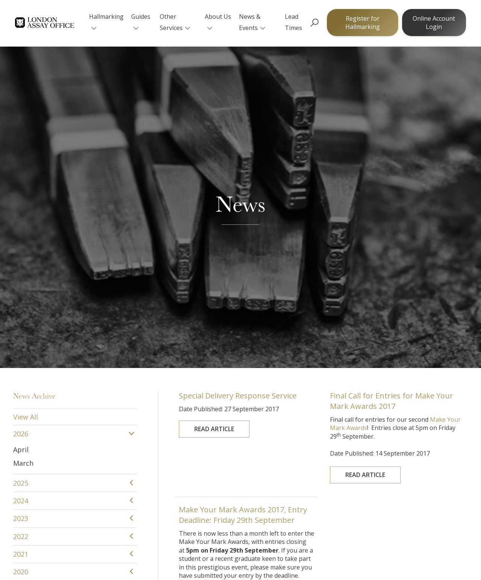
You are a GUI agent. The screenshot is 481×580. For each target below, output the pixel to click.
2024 (20, 192)
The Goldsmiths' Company (69, 519)
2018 (20, 299)
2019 (20, 281)
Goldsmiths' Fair (268, 519)
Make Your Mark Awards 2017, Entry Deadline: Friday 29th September (244, 221)
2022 (20, 227)
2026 (20, 125)
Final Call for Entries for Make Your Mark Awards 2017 (393, 105)
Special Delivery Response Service (240, 93)
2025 (20, 174)
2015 (20, 352)
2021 (20, 245)
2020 (20, 263)
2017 (20, 316)
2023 (20, 210)
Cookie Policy (325, 555)
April (21, 140)
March (23, 154)
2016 (20, 334)
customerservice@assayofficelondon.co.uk (198, 473)
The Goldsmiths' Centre (172, 519)
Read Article (225, 115)
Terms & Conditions (385, 555)
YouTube (366, 519)
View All (25, 108)
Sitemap (436, 555)
